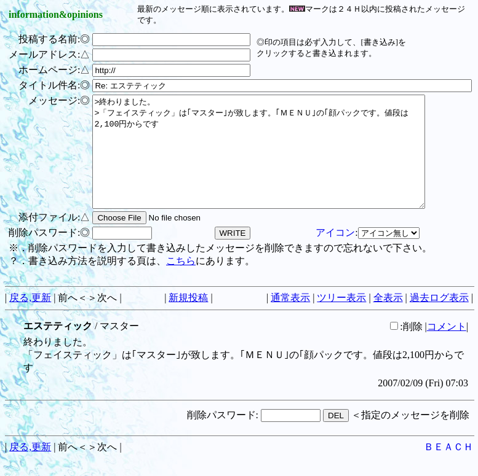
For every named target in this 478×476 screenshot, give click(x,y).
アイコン (335, 254)
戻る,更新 (30, 319)
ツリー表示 (341, 319)
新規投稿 (188, 319)
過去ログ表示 (439, 319)
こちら (181, 283)
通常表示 (290, 319)
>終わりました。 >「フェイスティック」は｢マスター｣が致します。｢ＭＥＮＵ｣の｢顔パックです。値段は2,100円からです (278, 163)
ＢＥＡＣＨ (448, 469)
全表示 (388, 319)
